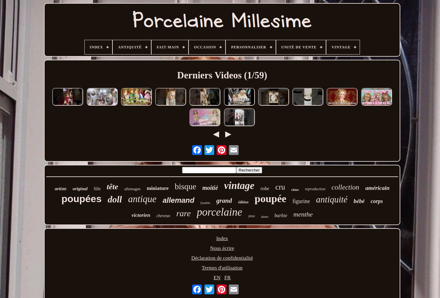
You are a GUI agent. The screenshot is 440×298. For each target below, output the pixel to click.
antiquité (331, 199)
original (80, 188)
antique (142, 199)
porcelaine (219, 212)
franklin (205, 203)
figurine (301, 201)
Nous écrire (222, 248)
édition (243, 202)
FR (227, 278)
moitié (210, 187)
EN (217, 278)
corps (377, 201)
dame (264, 216)
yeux (251, 216)
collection (345, 187)
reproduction (315, 189)
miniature (157, 188)
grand (224, 200)
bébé (359, 201)
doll (115, 199)
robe (264, 188)
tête (112, 186)
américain (377, 188)
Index (222, 238)
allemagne (132, 189)
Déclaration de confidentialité (222, 258)
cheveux (163, 215)
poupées (81, 198)
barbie (280, 215)
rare (183, 213)
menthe (303, 214)
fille (97, 189)
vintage (239, 185)
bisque (185, 186)
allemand (178, 200)
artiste (60, 188)
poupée (270, 198)
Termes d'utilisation (222, 268)
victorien (140, 215)
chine (295, 189)
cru (280, 187)
